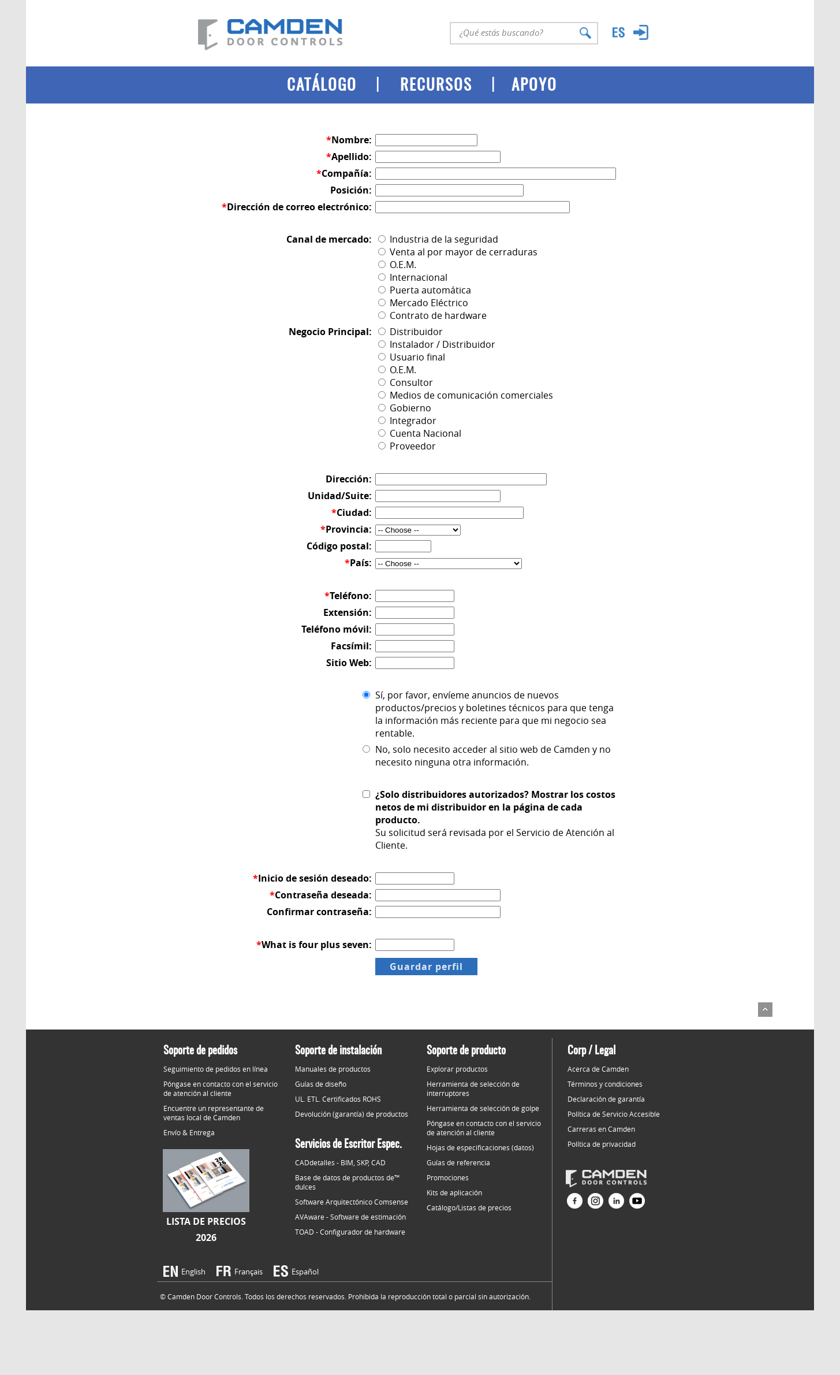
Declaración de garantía (606, 1098)
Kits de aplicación (454, 1192)
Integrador (407, 420)
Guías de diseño (320, 1083)
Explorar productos (457, 1068)
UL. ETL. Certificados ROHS (338, 1098)
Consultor (405, 382)
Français (248, 1271)
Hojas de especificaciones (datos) (480, 1147)
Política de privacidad (602, 1144)
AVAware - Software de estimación (350, 1216)
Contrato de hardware (432, 315)
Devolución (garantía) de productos (351, 1113)
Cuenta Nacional (419, 433)
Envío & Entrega (189, 1132)
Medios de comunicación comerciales (465, 395)
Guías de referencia (458, 1162)
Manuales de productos (333, 1068)
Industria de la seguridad (438, 239)
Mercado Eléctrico (423, 302)
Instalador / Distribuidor (436, 344)
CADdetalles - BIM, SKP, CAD (340, 1162)
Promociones (448, 1177)
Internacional (412, 277)
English (193, 1271)
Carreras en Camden (601, 1129)
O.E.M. (397, 264)
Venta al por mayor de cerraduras (457, 252)
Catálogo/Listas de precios (469, 1207)
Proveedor (407, 446)
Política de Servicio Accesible (614, 1113)
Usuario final (411, 357)
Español (305, 1271)
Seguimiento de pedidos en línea (215, 1068)
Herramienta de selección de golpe (483, 1108)
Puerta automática (424, 290)
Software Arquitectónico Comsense (351, 1201)
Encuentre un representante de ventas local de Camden (213, 1112)
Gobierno (404, 408)
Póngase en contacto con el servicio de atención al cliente (220, 1088)
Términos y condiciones (605, 1083)
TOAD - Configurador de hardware (350, 1231)
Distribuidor (410, 331)
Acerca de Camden (598, 1068)
